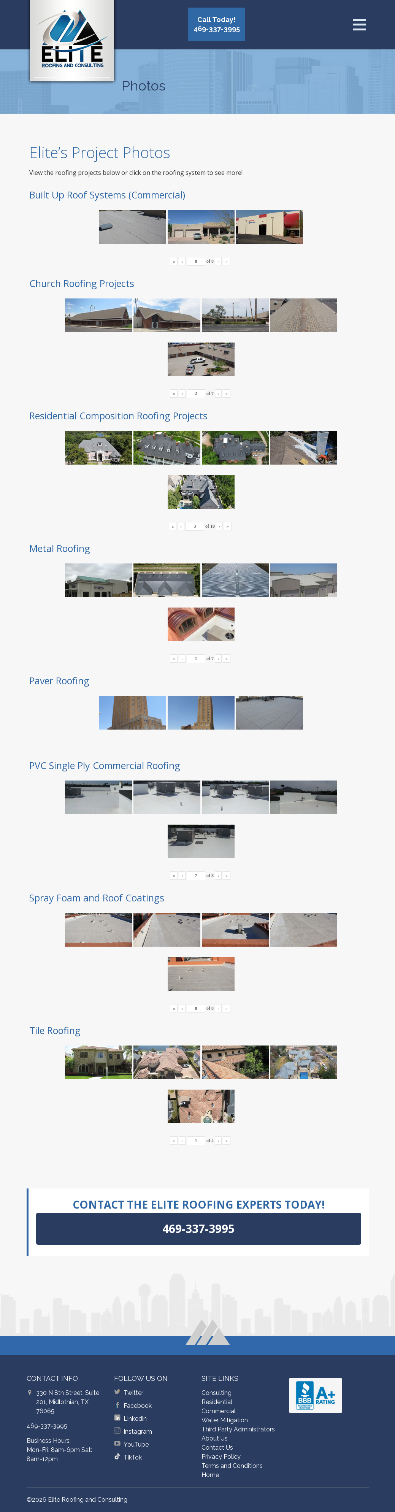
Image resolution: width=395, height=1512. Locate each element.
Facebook (138, 1405)
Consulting (216, 1392)
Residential (216, 1402)
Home (210, 1475)
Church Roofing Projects (81, 283)
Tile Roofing (55, 1030)
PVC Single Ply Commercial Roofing (104, 765)
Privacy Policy (221, 1456)
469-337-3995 (47, 1425)
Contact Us (217, 1447)
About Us (214, 1438)
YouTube (136, 1444)
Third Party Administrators (238, 1429)
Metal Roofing (59, 548)
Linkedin (135, 1418)
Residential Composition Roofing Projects (118, 415)
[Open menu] (359, 24)
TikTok (133, 1457)
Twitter (133, 1392)
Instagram (138, 1431)
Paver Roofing (59, 680)
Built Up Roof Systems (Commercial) (107, 194)
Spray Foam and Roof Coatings (96, 897)
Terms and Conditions (232, 1465)
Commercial (218, 1411)
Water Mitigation (224, 1420)
